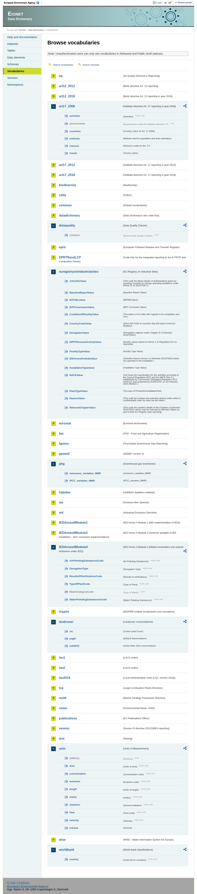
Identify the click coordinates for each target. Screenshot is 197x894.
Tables (11, 50)
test (61, 738)
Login (159, 2)
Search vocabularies (63, 65)
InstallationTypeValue (81, 367)
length (73, 789)
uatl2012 (74, 645)
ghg (61, 463)
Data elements (16, 57)
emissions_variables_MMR (85, 473)
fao (61, 433)
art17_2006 (67, 106)
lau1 (62, 657)
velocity (74, 820)
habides (64, 492)
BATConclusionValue (81, 307)
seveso (64, 728)
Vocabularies (15, 71)
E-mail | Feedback (18, 882)
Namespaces (15, 84)
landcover (66, 621)
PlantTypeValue (78, 391)
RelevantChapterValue (82, 407)
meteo (73, 797)
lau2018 (64, 677)
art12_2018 (67, 96)
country (73, 859)
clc (71, 631)
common (65, 205)
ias (61, 502)
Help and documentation (22, 37)
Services (12, 77)
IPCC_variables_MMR (82, 480)
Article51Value (77, 281)
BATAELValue (77, 299)
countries (75, 131)
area (71, 765)
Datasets (12, 43)
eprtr (62, 247)
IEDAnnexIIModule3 (73, 532)
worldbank (66, 849)
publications (68, 718)
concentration (77, 773)
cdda (62, 195)
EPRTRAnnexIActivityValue (85, 342)
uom (62, 748)
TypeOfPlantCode (79, 583)
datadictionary (69, 215)
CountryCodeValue (80, 323)
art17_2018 (67, 175)
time (71, 812)
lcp (61, 688)
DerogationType (78, 568)
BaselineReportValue (81, 292)
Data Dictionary (35, 30)
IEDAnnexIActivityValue (83, 358)
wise (62, 839)
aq (61, 75)
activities (74, 115)
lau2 (62, 667)
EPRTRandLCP (70, 257)
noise (63, 708)
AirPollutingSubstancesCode (86, 560)
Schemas (13, 64)
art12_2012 (67, 86)
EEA (23, 3)
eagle (72, 638)
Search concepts (91, 65)
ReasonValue (77, 398)
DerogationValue (79, 332)
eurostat (65, 423)
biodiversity (67, 185)
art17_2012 (67, 165)
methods (74, 138)
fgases (64, 443)
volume (73, 828)
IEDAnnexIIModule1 (73, 522)
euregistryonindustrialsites (78, 271)
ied (61, 512)
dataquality (67, 225)
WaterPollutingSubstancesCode (88, 599)
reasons (74, 145)
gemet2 (64, 453)
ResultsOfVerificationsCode (85, 576)
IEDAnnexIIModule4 (73, 547)
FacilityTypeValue (79, 351)
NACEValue (76, 375)
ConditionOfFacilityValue (83, 314)
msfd (62, 698)
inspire (64, 611)
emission (74, 781)
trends (73, 153)
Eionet (22, 30)
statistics (74, 804)
